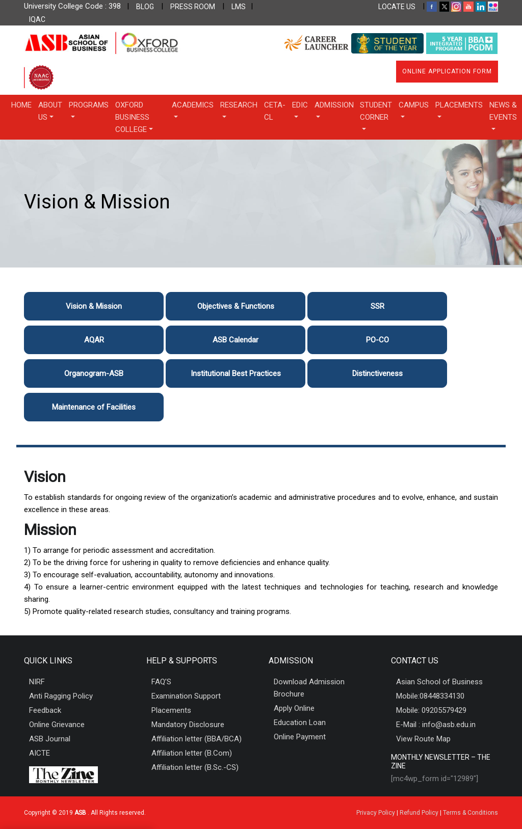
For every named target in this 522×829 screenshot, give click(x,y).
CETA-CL (274, 111)
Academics (193, 105)
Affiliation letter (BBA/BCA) (196, 738)
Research (238, 105)
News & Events (503, 111)
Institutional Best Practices (236, 373)
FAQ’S (161, 681)
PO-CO (377, 339)
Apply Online (294, 708)
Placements (459, 105)
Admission (334, 105)
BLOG (145, 7)
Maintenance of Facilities (94, 407)
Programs (89, 105)
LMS (238, 7)
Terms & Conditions (470, 812)
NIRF (37, 681)
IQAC (37, 19)
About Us (50, 111)
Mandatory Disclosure (187, 724)
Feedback (45, 710)
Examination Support (186, 696)
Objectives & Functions (235, 306)
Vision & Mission (94, 306)
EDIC (300, 105)
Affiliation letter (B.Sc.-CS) (195, 767)
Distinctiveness (377, 373)
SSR (377, 306)
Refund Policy (419, 812)
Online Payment (300, 736)
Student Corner (376, 111)
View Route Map (423, 738)
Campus (414, 105)
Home (21, 105)
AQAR (94, 339)
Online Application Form (447, 71)
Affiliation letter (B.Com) (191, 753)
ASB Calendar (235, 339)
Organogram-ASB (93, 373)
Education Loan (300, 722)
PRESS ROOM (192, 7)
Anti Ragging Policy (61, 696)
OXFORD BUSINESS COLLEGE (132, 117)
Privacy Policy (375, 812)
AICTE (39, 753)
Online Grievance (57, 724)
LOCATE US (396, 7)
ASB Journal (49, 738)
